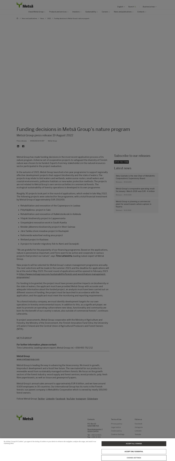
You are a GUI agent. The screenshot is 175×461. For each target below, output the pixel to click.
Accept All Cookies (134, 447)
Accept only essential (134, 455)
